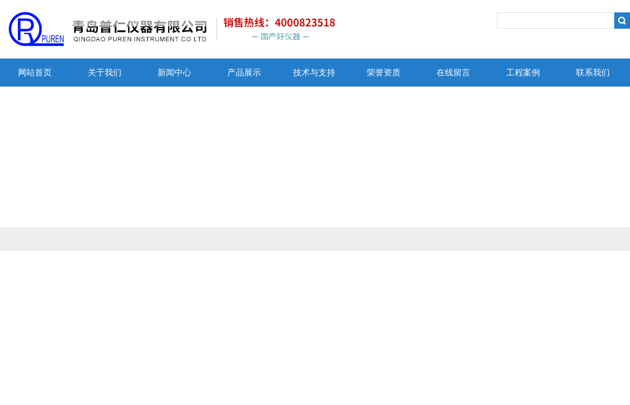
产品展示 (244, 72)
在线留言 (453, 72)
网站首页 (35, 72)
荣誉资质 (383, 72)
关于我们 (105, 72)
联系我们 (593, 72)
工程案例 (523, 72)
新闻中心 (174, 72)
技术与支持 (314, 72)
